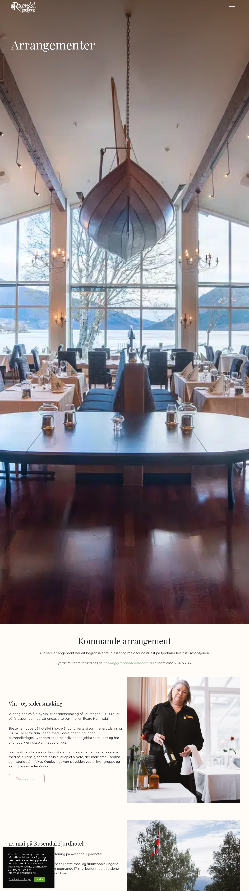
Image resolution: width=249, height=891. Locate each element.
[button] (231, 8)
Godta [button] (39, 879)
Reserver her (26, 779)
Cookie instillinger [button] (20, 879)
